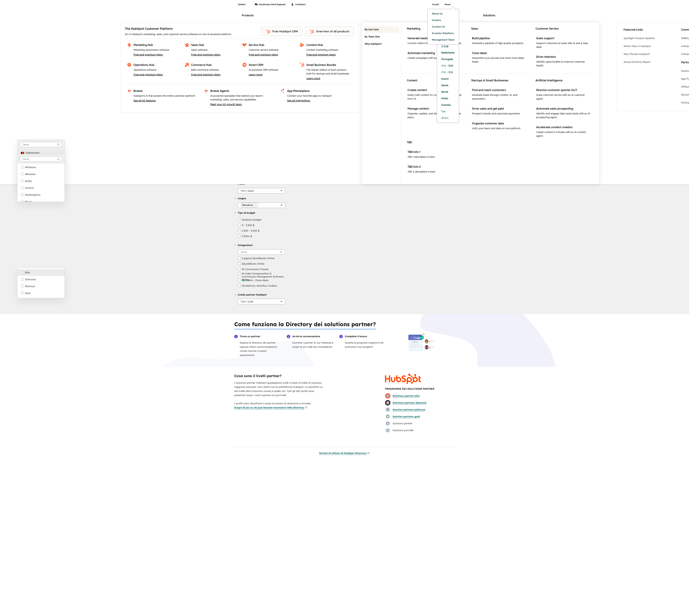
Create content (417, 90)
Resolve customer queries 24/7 (556, 90)
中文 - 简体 (447, 72)
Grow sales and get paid (488, 108)
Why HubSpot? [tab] (381, 44)
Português (447, 59)
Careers (436, 20)
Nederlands (448, 52)
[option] (41, 152)
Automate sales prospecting (554, 108)
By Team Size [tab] (381, 36)
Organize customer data (488, 123)
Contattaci (298, 4)
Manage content (418, 108)
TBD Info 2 (414, 166)
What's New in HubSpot (637, 46)
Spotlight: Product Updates (639, 38)
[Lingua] (261, 205)
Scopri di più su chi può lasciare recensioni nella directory (270, 407)
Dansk (444, 85)
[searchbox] (261, 252)
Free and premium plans (148, 54)
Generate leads (418, 38)
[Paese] (261, 191)
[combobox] (41, 144)
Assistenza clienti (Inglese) (270, 4)
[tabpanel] (500, 103)
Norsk (444, 91)
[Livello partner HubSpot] (261, 301)
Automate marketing (421, 53)
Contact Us (438, 26)
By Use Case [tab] (381, 29)
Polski (444, 98)
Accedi (435, 4)
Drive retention (546, 56)
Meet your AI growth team (226, 104)
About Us (437, 13)
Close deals (479, 53)
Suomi (445, 78)
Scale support (545, 38)
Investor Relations (443, 33)
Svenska (446, 105)
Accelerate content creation (554, 127)
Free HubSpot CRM (282, 32)
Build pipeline (481, 38)
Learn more (256, 74)
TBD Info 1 (414, 152)
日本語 (445, 46)
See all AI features (144, 100)
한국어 (445, 118)
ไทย (443, 111)
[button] (247, 191)
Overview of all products (329, 32)
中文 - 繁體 (447, 65)
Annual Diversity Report (637, 61)
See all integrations (298, 100)
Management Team (443, 39)
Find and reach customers (489, 90)
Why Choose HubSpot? (637, 54)
